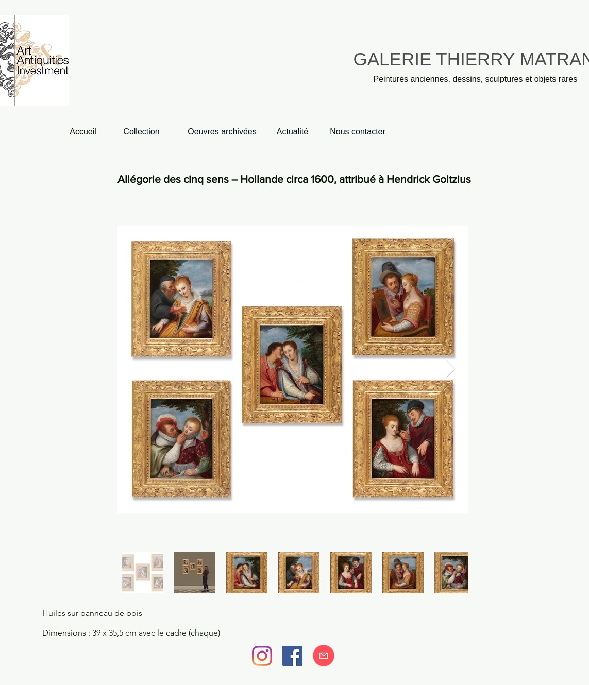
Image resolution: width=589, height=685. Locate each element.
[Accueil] (83, 132)
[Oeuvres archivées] (222, 132)
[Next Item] (451, 369)
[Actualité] (292, 132)
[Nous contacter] (358, 132)
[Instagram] (262, 656)
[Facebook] (292, 656)
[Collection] (141, 132)
